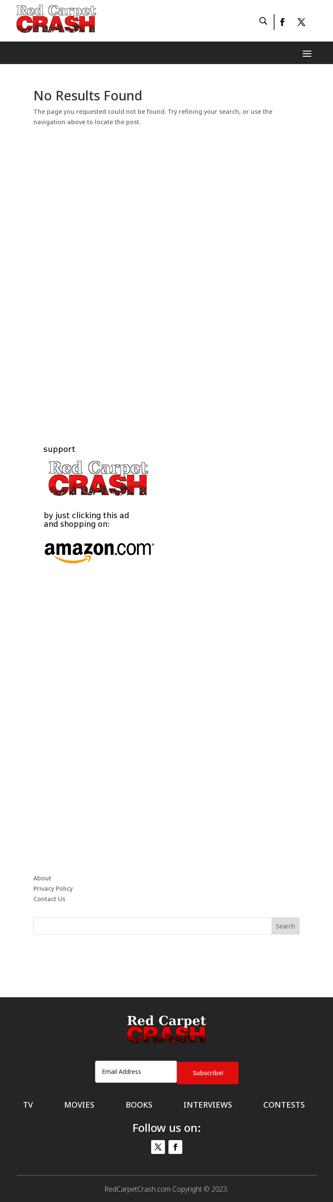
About (42, 878)
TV (28, 1103)
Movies (79, 1103)
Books (139, 1103)
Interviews (208, 1103)
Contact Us (49, 899)
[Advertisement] (167, 275)
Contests (284, 1103)
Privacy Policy (53, 888)
